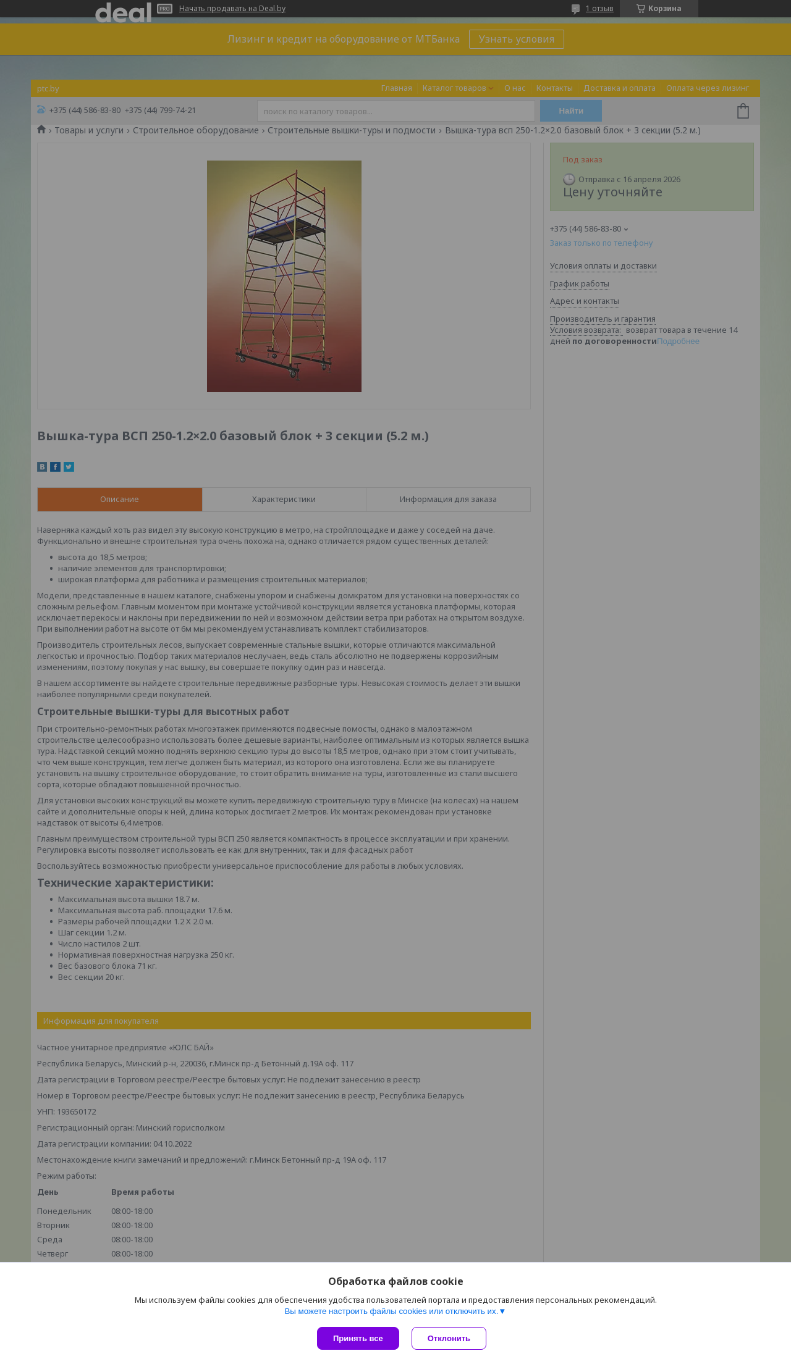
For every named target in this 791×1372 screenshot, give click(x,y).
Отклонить (449, 1338)
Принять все (358, 1338)
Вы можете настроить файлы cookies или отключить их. (391, 1311)
